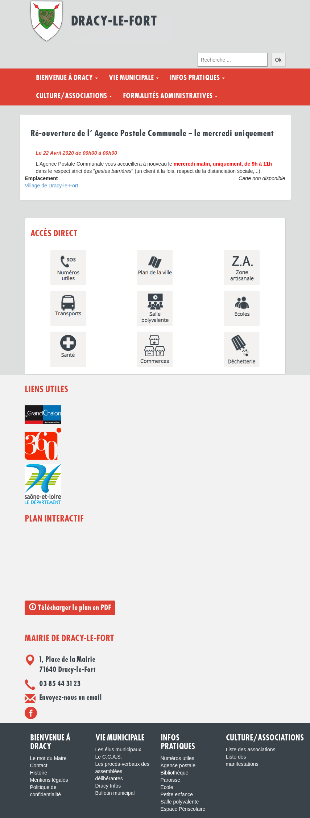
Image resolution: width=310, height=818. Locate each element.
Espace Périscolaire (183, 809)
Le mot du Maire (48, 758)
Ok (278, 60)
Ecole (167, 787)
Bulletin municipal (115, 793)
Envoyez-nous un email (70, 697)
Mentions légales (49, 780)
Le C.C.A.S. (108, 757)
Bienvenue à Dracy (67, 78)
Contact (38, 765)
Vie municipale (134, 78)
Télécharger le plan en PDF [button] (70, 607)
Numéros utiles (177, 758)
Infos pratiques (197, 78)
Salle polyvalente (180, 802)
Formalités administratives (170, 96)
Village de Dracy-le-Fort (51, 185)
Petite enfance (177, 794)
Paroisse (170, 780)
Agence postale (178, 765)
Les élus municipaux (118, 749)
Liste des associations (251, 749)
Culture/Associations (74, 96)
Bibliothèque (175, 773)
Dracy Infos (108, 786)
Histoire (38, 773)
